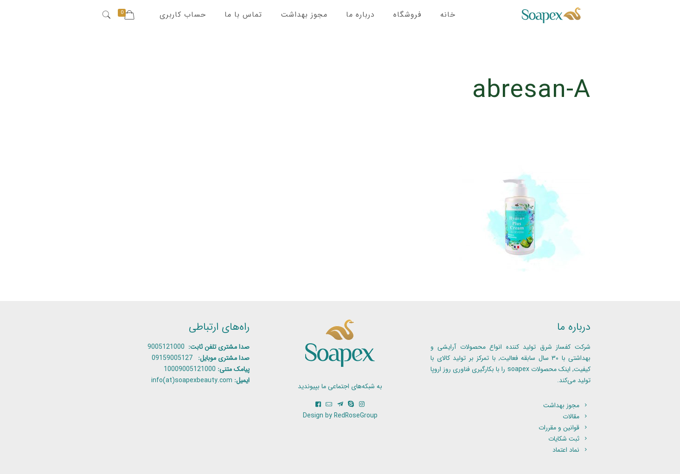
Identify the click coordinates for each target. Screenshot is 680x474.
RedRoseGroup (356, 415)
